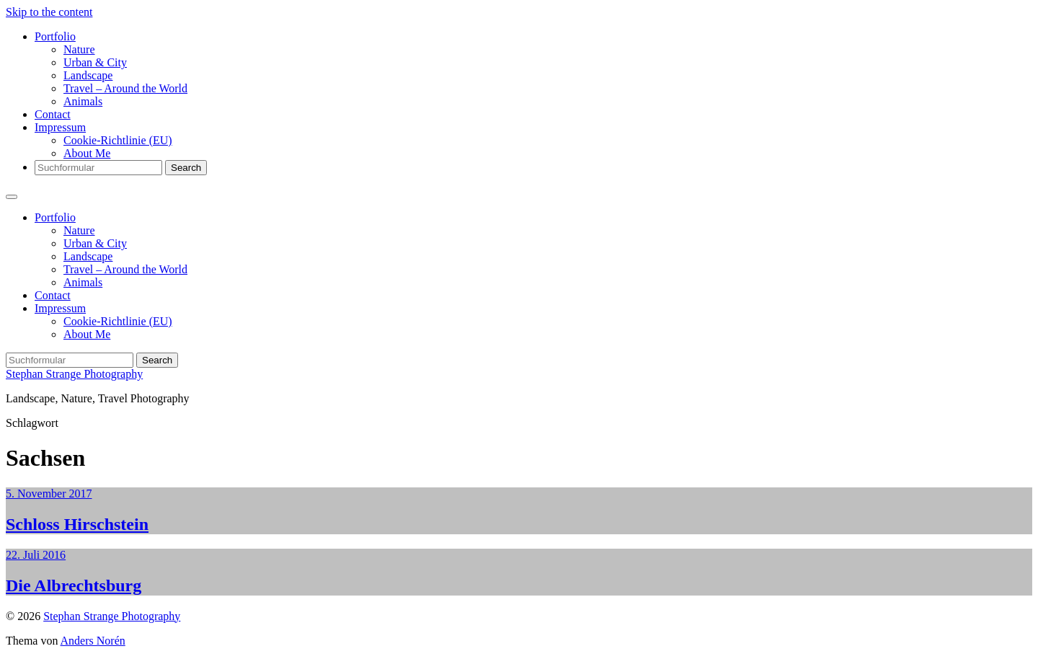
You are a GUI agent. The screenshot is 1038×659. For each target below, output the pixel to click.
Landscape (87, 75)
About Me (86, 153)
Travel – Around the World (125, 88)
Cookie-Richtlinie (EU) (117, 140)
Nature (79, 49)
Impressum (60, 127)
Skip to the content (49, 12)
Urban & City (95, 62)
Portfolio (55, 36)
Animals (82, 101)
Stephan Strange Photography (74, 374)
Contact (53, 114)
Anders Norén (93, 640)
